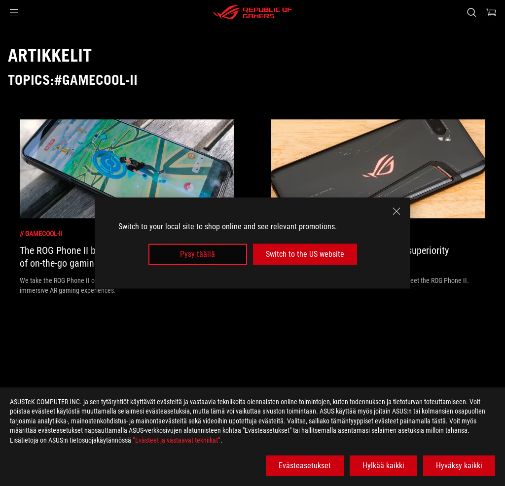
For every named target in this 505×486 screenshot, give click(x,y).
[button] (14, 12)
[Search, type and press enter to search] (471, 12)
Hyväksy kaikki (459, 465)
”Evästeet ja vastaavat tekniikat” (176, 440)
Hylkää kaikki (383, 465)
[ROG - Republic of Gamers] (252, 12)
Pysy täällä (197, 254)
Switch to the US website (305, 254)
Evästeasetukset (305, 465)
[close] (396, 211)
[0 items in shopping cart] (491, 12)
